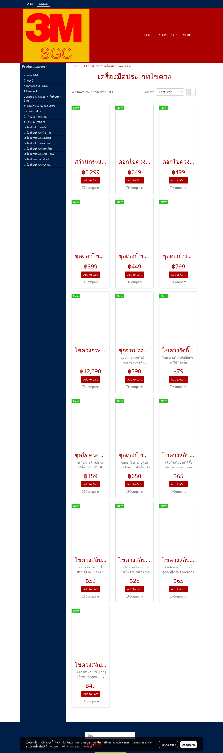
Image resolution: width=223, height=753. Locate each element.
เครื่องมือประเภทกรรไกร (38, 148)
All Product (30, 91)
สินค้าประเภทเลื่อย (35, 121)
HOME (148, 35)
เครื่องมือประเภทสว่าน (37, 143)
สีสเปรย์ (28, 80)
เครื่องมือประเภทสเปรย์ (37, 137)
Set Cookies (168, 744)
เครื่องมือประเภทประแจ (37, 164)
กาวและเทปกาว (33, 111)
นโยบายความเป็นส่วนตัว (60, 746)
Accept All (188, 744)
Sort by (149, 92)
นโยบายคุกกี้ (87, 746)
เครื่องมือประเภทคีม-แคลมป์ (40, 153)
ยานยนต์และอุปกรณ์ (36, 85)
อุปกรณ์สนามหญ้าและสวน (39, 105)
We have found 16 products (92, 92)
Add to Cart (90, 180)
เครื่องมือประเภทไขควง (37, 132)
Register (43, 3)
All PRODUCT (168, 35)
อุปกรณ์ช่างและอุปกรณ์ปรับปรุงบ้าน (42, 98)
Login (30, 3)
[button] (197, 35)
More (187, 35)
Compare (92, 188)
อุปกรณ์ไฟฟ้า (31, 75)
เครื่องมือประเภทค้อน (36, 127)
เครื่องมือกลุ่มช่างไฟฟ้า (37, 159)
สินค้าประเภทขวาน (35, 116)
